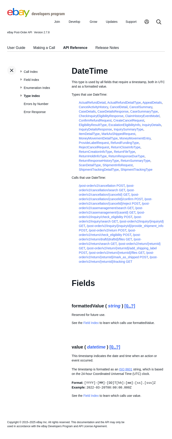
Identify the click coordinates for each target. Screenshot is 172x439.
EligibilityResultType (93, 125)
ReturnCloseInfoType (125, 147)
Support (131, 21)
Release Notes (107, 48)
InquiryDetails (151, 125)
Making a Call (44, 48)
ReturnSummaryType (135, 160)
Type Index (32, 96)
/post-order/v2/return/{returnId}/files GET (116, 252)
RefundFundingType (125, 143)
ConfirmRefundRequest (95, 120)
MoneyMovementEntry (134, 138)
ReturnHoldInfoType (93, 156)
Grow (93, 21)
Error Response (35, 112)
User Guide (16, 48)
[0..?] (130, 305)
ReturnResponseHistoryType (99, 160)
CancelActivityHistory (93, 107)
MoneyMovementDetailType (98, 138)
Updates (112, 21)
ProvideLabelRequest (94, 143)
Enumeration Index (37, 88)
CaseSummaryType (144, 111)
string (114, 305)
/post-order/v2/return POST (107, 230)
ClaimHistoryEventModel (142, 116)
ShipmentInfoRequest (118, 165)
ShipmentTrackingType (136, 169)
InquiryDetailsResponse (95, 129)
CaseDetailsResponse (113, 111)
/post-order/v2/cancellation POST (102, 185)
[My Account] (146, 22)
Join (57, 21)
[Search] (159, 22)
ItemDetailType (89, 134)
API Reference (75, 48)
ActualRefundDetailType (124, 102)
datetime (96, 346)
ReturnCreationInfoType (95, 151)
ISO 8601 (125, 369)
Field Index (31, 80)
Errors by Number (36, 104)
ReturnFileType (124, 151)
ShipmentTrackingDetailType (99, 169)
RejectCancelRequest (94, 147)
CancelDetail (118, 107)
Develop (74, 21)
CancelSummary (140, 107)
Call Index (31, 72)
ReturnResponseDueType (126, 156)
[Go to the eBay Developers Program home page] (36, 16)
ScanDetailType (90, 165)
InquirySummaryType (128, 129)
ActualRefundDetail (92, 102)
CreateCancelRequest (128, 120)
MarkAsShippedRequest (118, 134)
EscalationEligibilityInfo (124, 125)
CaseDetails (87, 111)
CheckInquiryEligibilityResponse (101, 116)
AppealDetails (152, 102)
